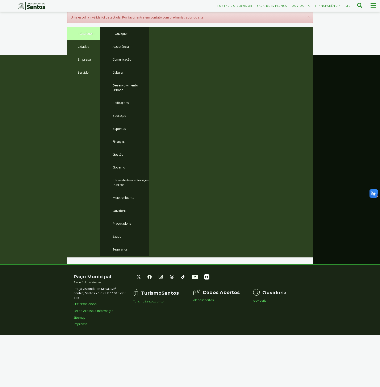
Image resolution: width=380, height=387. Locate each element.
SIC (348, 6)
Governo (119, 167)
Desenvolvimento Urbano (125, 87)
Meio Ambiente (123, 197)
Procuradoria (122, 223)
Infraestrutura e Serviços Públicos (131, 182)
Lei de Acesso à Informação (93, 311)
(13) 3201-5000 (85, 304)
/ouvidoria (260, 300)
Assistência (121, 46)
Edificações (121, 103)
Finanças (119, 141)
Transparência (328, 6)
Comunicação (122, 59)
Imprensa (80, 324)
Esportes (119, 128)
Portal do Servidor (234, 6)
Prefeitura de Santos (31, 6)
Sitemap (79, 317)
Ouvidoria (301, 6)
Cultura (118, 72)
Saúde (117, 236)
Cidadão (83, 46)
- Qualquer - (86, 33)
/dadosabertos (203, 300)
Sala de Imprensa (272, 6)
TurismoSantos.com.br (149, 301)
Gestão (118, 154)
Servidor (84, 72)
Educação (119, 115)
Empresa (84, 59)
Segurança (120, 249)
